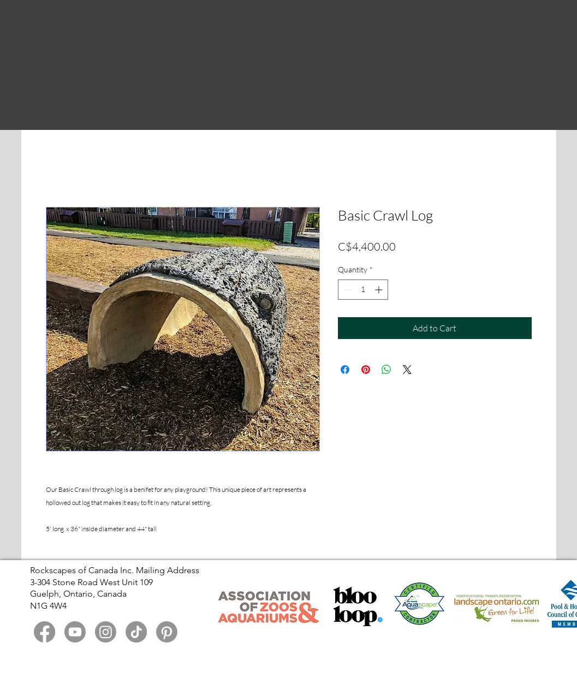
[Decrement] (346, 289)
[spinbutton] (363, 289)
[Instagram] (105, 632)
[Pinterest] (166, 632)
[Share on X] (407, 369)
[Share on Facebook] (345, 369)
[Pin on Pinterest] (365, 369)
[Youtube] (75, 632)
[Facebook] (44, 632)
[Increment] (379, 289)
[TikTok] (136, 632)
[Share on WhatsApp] (386, 369)
